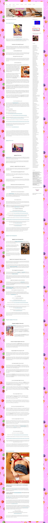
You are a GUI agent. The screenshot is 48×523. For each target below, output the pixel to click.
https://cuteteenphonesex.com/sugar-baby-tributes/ (20, 215)
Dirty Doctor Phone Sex (35, 85)
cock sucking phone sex (35, 69)
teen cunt (25, 445)
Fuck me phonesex (27, 227)
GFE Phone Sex (34, 94)
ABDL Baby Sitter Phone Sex (36, 47)
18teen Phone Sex (14, 130)
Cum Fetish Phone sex (35, 77)
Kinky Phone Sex (34, 109)
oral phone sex (34, 120)
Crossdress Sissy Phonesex (36, 73)
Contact (14, 4)
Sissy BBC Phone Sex (35, 131)
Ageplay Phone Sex (9, 140)
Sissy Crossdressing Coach (35, 134)
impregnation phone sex (12, 132)
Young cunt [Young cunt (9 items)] (40, 182)
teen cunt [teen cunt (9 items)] (34, 179)
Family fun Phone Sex (35, 90)
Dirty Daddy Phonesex (10, 23)
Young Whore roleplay (22, 446)
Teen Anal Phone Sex (35, 149)
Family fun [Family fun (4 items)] (34, 174)
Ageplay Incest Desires (18, 313)
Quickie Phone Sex (35, 127)
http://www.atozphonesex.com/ (18, 513)
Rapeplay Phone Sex (14, 228)
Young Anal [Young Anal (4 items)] (34, 182)
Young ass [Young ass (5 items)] (36, 182)
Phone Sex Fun (34, 123)
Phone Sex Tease (34, 125)
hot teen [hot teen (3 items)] (39, 175)
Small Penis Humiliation (35, 139)
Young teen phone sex (24, 133)
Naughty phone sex (35, 119)
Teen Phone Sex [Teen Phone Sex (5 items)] (35, 180)
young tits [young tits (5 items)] (40, 183)
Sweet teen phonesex (35, 145)
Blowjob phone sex (35, 64)
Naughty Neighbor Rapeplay (36, 117)
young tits (18, 446)
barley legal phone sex (18, 131)
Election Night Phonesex (35, 89)
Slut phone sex (11, 313)
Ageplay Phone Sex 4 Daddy (12, 131)
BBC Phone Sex (34, 60)
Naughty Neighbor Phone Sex (11, 319)
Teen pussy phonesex (10, 451)
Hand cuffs (25, 444)
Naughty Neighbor (16, 445)
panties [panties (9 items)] (40, 177)
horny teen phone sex (35, 97)
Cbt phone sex (34, 66)
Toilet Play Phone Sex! (35, 157)
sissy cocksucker (34, 133)
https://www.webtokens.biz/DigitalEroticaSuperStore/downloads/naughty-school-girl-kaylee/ (17, 121)
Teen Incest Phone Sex (35, 151)
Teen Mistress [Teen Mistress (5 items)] (38, 179)
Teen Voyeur (8, 446)
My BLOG (10, 4)
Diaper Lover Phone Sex (35, 83)
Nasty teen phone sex (35, 115)
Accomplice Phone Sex (35, 49)
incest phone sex (17, 132)
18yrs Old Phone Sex (18, 130)
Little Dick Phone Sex (35, 110)
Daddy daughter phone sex (24, 131)
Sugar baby (22, 445)
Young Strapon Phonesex (35, 165)
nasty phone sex (34, 114)
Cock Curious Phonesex (35, 68)
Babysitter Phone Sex (35, 56)
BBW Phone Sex (34, 61)
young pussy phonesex (19, 133)
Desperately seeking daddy (36, 82)
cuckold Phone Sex (35, 75)
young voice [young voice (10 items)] (35, 184)
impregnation (12, 445)
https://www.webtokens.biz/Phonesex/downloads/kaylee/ (15, 113)
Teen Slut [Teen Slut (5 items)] (34, 181)
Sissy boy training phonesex (36, 132)
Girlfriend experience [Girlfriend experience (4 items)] (35, 174)
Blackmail (20, 444)
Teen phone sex (34, 152)
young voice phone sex (35, 167)
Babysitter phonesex (35, 57)
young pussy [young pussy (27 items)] (36, 183)
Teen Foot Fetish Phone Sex (36, 150)
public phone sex (34, 126)
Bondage (23, 444)
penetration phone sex (9, 497)
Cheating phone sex (35, 67)
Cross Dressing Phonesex (35, 72)
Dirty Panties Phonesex (35, 86)
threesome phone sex (35, 156)
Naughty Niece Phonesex (35, 118)
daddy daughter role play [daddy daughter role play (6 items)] (36, 173)
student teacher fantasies (35, 142)
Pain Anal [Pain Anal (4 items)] (38, 177)
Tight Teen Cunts (12, 446)
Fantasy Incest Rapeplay (24, 313)
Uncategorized (34, 158)
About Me (17, 4)
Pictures (34, 4)
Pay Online (21, 4)
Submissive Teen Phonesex (36, 143)
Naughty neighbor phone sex (15, 443)
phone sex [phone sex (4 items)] (34, 178)
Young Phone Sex (26, 132)
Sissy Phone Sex (34, 135)
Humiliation (9, 445)
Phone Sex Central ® (37, 189)
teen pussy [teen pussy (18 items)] (39, 180)
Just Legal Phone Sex (35, 106)
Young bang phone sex (23, 228)
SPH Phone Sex (34, 140)
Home (6, 4)
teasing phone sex (35, 148)
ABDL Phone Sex (34, 48)
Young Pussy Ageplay (8, 133)
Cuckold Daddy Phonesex (35, 74)
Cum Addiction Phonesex (35, 76)
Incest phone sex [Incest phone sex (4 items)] (37, 176)
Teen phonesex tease (35, 153)
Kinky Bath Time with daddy (36, 108)
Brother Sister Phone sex (35, 65)
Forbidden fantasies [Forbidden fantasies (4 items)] (37, 174)
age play (33, 51)
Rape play (19, 445)
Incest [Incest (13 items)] (34, 176)
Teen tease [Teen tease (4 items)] (36, 181)
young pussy (15, 446)
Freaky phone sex (35, 92)
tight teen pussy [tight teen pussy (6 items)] (39, 181)
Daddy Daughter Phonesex (36, 81)
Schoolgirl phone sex (22, 132)
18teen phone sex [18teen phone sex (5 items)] (35, 171)
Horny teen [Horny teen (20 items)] (35, 175)
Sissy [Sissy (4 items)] (36, 178)
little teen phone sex (35, 111)
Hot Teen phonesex (35, 99)
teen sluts (27, 445)
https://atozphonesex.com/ (18, 225)
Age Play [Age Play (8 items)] (36, 172)
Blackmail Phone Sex (25, 443)
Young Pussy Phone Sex (13, 133)
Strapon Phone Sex (35, 141)
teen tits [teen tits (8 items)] (39, 181)
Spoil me (26, 4)
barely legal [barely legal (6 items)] (39, 172)
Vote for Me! (29, 4)
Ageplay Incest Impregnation (11, 235)
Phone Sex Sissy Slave (35, 124)
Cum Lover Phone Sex (35, 78)
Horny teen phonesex (35, 98)
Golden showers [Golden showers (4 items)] (39, 174)
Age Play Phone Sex (23, 130)
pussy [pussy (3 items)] (35, 178)
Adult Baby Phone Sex (35, 50)
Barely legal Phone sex (35, 58)
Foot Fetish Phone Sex (35, 91)
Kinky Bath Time (34, 107)
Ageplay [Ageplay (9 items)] (34, 172)
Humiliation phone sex (35, 100)
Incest (33, 102)
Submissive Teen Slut (35, 144)
